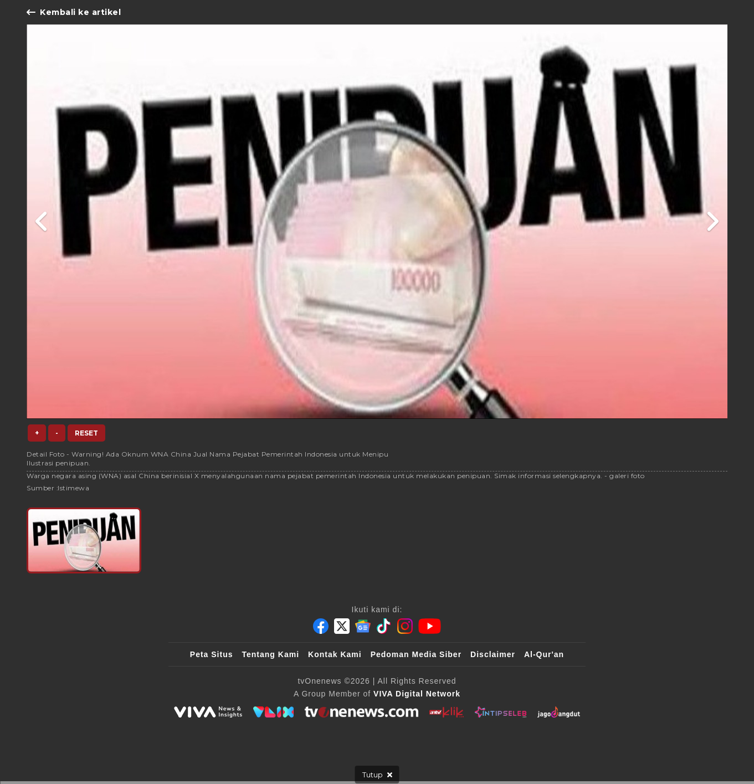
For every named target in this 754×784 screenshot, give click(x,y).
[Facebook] (321, 626)
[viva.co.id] (208, 712)
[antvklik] (446, 712)
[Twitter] (342, 626)
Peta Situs (211, 654)
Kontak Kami (335, 654)
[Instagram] (405, 626)
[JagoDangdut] (558, 712)
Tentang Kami (271, 654)
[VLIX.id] (273, 712)
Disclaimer (492, 654)
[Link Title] (42, 221)
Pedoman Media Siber (416, 654)
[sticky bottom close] (377, 774)
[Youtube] (429, 626)
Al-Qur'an (544, 654)
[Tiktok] (384, 626)
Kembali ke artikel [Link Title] (74, 12)
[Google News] (363, 626)
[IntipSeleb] (500, 712)
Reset (86, 433)
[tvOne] (361, 712)
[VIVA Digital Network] (416, 693)
